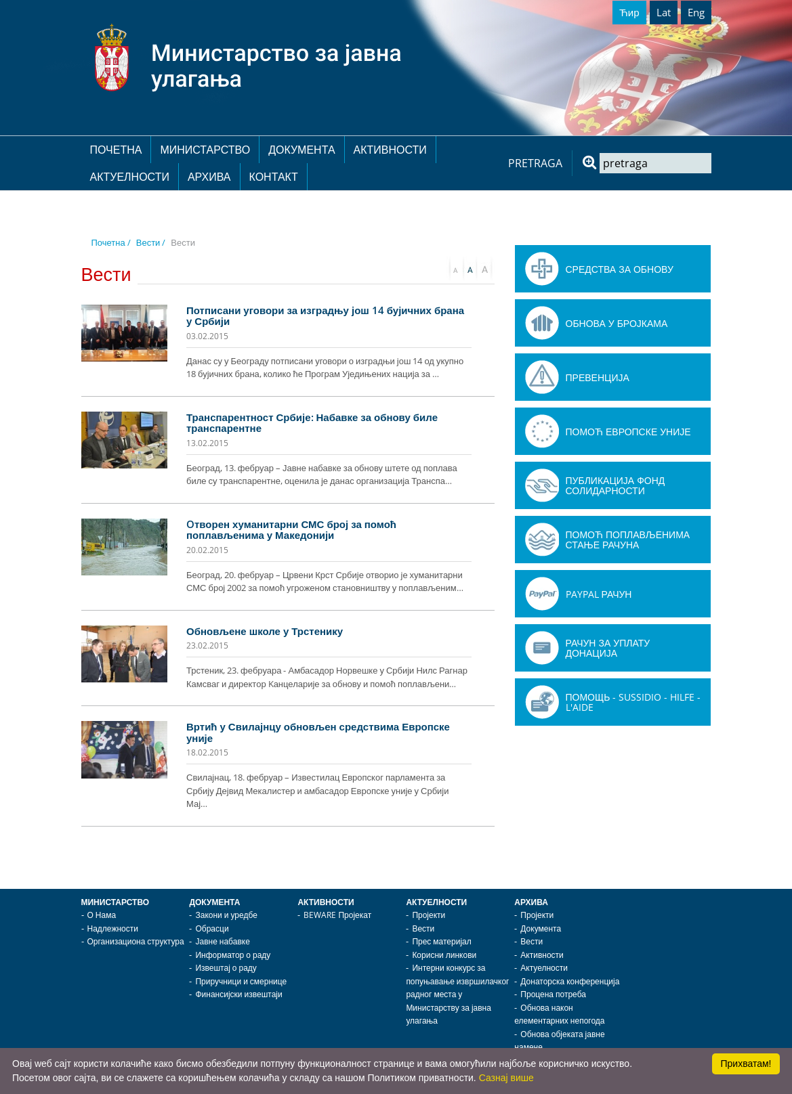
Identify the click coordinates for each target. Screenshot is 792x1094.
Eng (696, 12)
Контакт (273, 176)
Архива (209, 176)
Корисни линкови (444, 955)
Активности (390, 149)
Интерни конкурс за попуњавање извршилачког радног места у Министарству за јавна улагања (457, 994)
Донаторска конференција (569, 981)
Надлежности (112, 928)
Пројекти (428, 915)
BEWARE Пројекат (337, 915)
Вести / (151, 242)
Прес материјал (441, 941)
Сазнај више (506, 1077)
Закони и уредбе (226, 915)
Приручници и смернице (241, 981)
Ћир (629, 12)
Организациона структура (135, 941)
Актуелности (129, 176)
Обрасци (211, 928)
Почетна (116, 149)
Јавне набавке (222, 941)
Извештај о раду (225, 967)
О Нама (102, 915)
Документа (301, 149)
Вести (423, 928)
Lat (663, 12)
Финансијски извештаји (238, 994)
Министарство (205, 149)
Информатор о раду (232, 955)
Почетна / (111, 242)
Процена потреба (553, 994)
